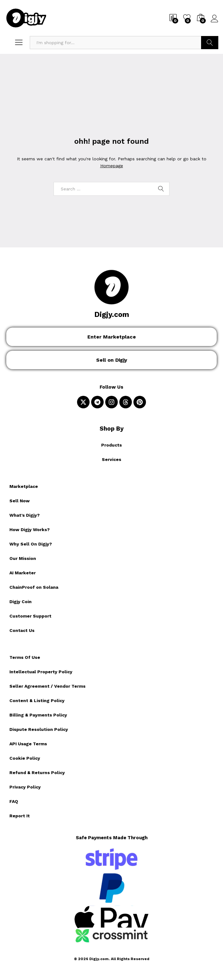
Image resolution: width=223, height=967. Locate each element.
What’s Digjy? (24, 515)
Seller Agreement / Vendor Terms (47, 686)
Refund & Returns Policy (37, 772)
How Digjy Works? (29, 529)
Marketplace (23, 486)
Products (111, 444)
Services (111, 459)
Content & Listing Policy (37, 700)
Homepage (111, 165)
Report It (19, 815)
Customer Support (30, 615)
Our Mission (22, 558)
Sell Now (19, 500)
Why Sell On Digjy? (30, 543)
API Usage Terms (28, 743)
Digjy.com (111, 314)
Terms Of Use (24, 657)
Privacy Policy (25, 786)
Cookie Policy (24, 758)
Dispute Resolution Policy (38, 729)
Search (209, 42)
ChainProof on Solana (33, 587)
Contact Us (21, 630)
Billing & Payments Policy (38, 714)
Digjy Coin (20, 601)
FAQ (13, 801)
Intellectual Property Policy (40, 671)
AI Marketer (22, 572)
